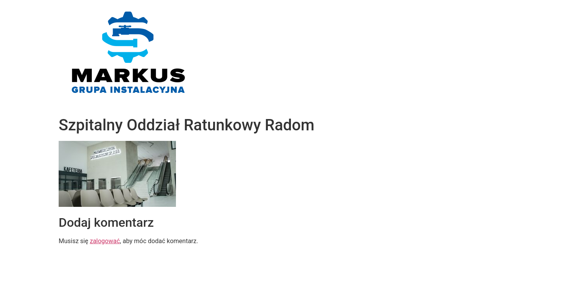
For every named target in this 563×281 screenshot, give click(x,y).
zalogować (105, 241)
